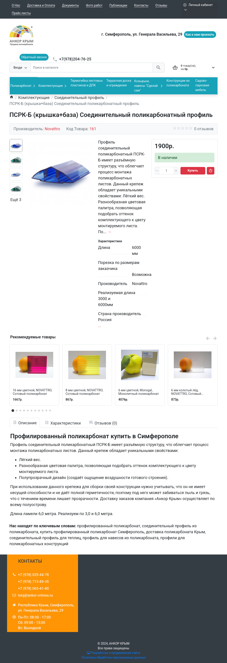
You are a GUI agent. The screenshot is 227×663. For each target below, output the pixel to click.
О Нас (16, 5)
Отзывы (161, 5)
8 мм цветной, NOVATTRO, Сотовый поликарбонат (84, 392)
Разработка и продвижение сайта (113, 653)
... (99, 325)
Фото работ (94, 5)
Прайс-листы (21, 13)
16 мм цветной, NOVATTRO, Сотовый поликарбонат (32, 392)
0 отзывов (203, 128)
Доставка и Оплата (41, 5)
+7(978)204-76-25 (75, 59)
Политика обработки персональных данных (113, 657)
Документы (70, 5)
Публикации (118, 5)
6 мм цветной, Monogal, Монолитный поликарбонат (138, 392)
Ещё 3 (15, 199)
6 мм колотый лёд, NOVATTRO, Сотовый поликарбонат (186, 392)
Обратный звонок (34, 57)
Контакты (141, 5)
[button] (17, 410)
